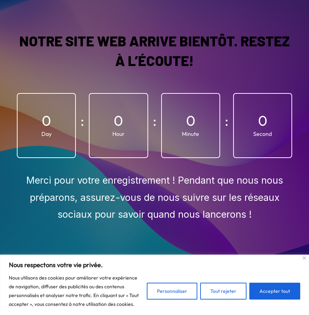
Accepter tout (274, 291)
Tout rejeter (223, 291)
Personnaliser (172, 291)
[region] (154, 285)
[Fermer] (304, 258)
